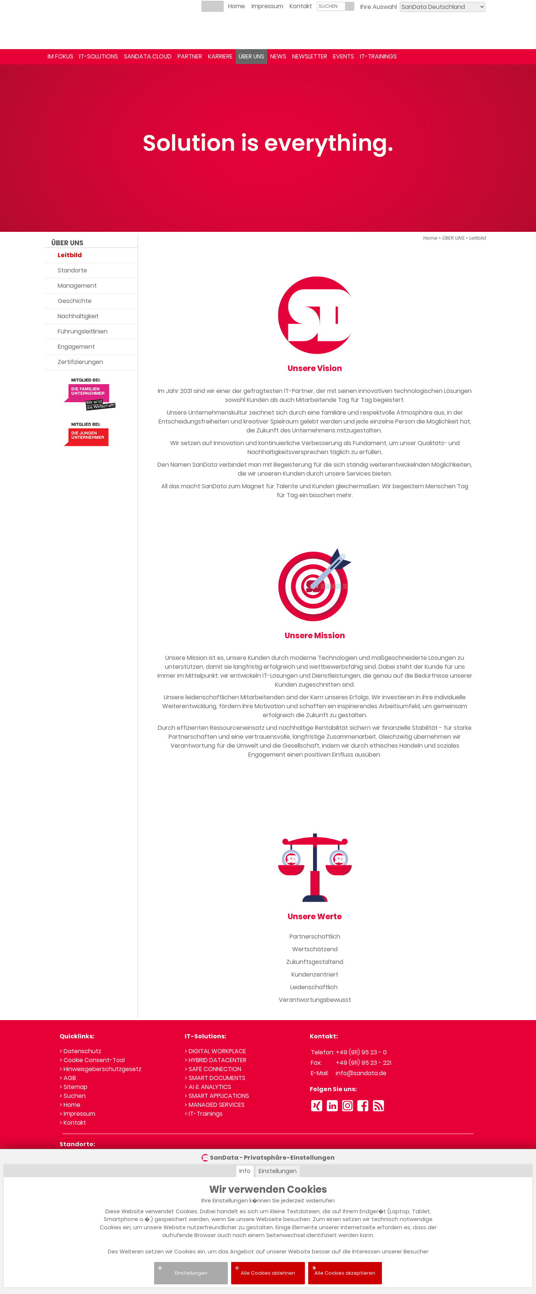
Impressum (267, 6)
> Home (70, 1104)
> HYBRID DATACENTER (215, 1060)
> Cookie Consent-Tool (92, 1060)
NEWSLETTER (309, 56)
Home (236, 6)
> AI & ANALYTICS (208, 1087)
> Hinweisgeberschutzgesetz (100, 1069)
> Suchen (73, 1096)
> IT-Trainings (204, 1113)
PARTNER (190, 56)
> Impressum (77, 1113)
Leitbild (477, 238)
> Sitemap (73, 1087)
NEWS (278, 56)
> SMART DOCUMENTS (215, 1078)
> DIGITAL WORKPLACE (215, 1051)
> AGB (68, 1078)
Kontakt (301, 6)
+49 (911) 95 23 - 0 (361, 1052)
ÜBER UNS (251, 56)
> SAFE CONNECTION (213, 1069)
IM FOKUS (60, 56)
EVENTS (343, 56)
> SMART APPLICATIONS (217, 1096)
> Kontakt (73, 1122)
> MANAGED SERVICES (215, 1104)
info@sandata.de (361, 1073)
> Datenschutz (80, 1051)
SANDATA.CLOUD (148, 56)
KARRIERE (220, 56)
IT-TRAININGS (378, 56)
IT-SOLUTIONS (98, 56)
